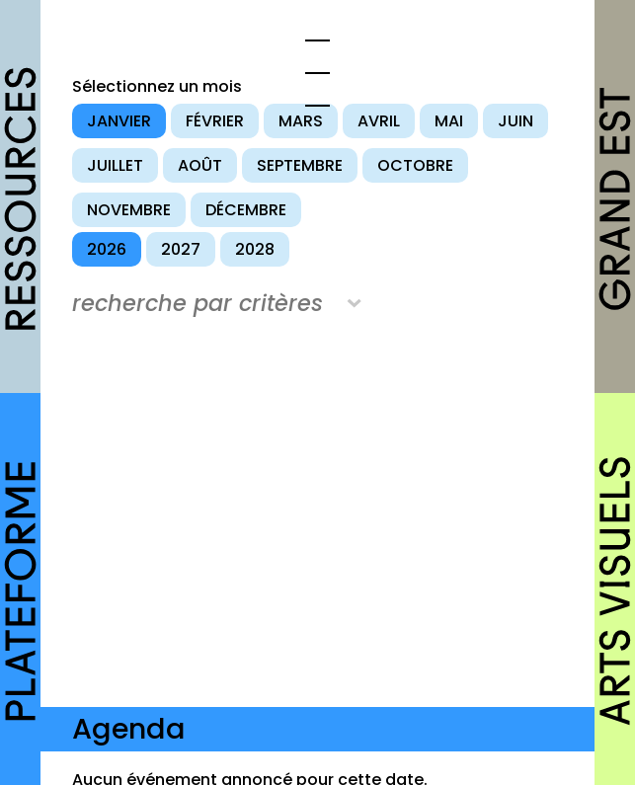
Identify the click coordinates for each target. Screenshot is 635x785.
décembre (245, 209)
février (215, 121)
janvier (119, 121)
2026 (106, 249)
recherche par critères (197, 303)
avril (378, 121)
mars (300, 121)
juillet (115, 165)
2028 (255, 249)
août (200, 165)
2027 (180, 249)
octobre (415, 165)
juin (515, 121)
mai (449, 121)
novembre (129, 209)
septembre (300, 165)
